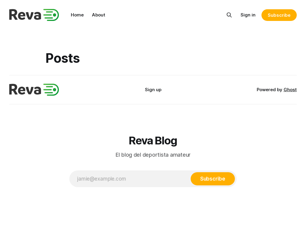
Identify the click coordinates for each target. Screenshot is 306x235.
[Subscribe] (213, 178)
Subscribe (279, 15)
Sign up (153, 89)
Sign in (248, 15)
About (98, 15)
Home (77, 15)
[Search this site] (229, 15)
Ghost (290, 89)
